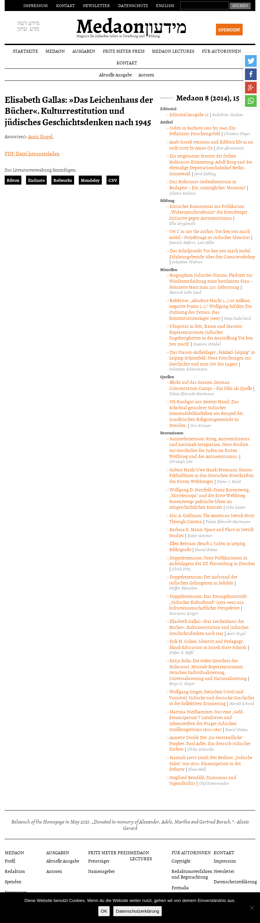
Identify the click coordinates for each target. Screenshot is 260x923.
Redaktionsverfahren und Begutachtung (192, 874)
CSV (112, 180)
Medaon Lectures (173, 50)
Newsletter (96, 5)
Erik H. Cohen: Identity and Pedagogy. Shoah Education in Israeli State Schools (208, 644)
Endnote (36, 180)
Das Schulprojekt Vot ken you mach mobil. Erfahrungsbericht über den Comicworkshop (212, 253)
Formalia (180, 887)
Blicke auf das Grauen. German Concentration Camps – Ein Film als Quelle (210, 385)
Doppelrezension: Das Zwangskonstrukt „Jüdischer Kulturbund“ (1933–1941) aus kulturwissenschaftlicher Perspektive (208, 602)
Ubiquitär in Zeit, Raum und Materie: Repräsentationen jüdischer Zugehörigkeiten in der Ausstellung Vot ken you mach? (211, 334)
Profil (10, 860)
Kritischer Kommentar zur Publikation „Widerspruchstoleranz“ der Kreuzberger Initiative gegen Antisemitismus (208, 212)
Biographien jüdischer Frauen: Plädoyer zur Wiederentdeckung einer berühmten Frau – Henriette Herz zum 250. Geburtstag (211, 280)
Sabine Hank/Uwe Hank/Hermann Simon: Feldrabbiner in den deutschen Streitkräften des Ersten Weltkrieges (211, 475)
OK (104, 911)
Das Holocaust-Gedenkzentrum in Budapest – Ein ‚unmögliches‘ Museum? (207, 184)
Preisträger (98, 860)
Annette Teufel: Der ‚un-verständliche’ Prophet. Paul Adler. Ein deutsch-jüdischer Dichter (210, 743)
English (165, 5)
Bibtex (13, 180)
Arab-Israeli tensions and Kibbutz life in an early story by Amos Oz (211, 144)
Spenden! (229, 29)
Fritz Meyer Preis (124, 50)
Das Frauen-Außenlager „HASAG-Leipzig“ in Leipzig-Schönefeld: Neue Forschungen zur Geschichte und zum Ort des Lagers (212, 358)
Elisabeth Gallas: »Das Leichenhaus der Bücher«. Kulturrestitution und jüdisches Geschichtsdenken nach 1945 (209, 627)
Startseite (25, 50)
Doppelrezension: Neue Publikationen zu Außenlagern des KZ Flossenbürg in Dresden (212, 560)
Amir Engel (40, 136)
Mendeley (90, 180)
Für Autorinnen (221, 50)
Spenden (13, 881)
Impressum (35, 5)
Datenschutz (133, 5)
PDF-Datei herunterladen (32, 153)
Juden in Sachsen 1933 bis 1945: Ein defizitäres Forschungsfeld (202, 130)
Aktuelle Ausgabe (115, 74)
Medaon (55, 50)
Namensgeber (101, 871)
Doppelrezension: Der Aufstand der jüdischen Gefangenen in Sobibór (203, 579)
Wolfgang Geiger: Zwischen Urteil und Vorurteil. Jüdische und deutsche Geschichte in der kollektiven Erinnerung (211, 697)
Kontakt (65, 5)
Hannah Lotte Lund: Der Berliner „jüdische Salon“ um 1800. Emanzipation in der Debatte (210, 763)
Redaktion (15, 871)
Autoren (146, 74)
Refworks (62, 180)
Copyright (181, 860)
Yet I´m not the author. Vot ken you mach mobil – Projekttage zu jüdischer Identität (209, 234)
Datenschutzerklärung (235, 881)
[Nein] (251, 907)
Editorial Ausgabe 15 (189, 114)
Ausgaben (83, 50)
